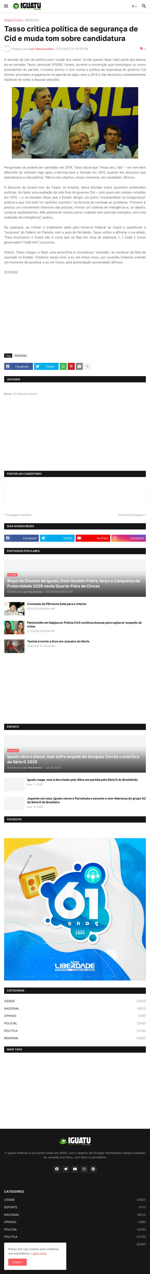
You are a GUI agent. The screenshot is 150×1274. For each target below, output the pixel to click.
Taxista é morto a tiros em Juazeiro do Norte (58, 641)
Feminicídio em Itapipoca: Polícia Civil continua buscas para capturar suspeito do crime (84, 624)
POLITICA (75, 1031)
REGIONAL (32, 20)
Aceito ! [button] (17, 1262)
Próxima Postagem (131, 515)
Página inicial (13, 20)
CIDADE (75, 1001)
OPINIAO (75, 1016)
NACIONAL (75, 1008)
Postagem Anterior (18, 515)
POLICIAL (75, 1023)
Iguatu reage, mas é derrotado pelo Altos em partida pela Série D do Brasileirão (82, 779)
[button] (5, 6)
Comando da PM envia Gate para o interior (57, 604)
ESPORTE (75, 1207)
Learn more (39, 1253)
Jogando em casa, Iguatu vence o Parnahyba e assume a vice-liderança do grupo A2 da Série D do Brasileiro (86, 800)
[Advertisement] (75, 319)
